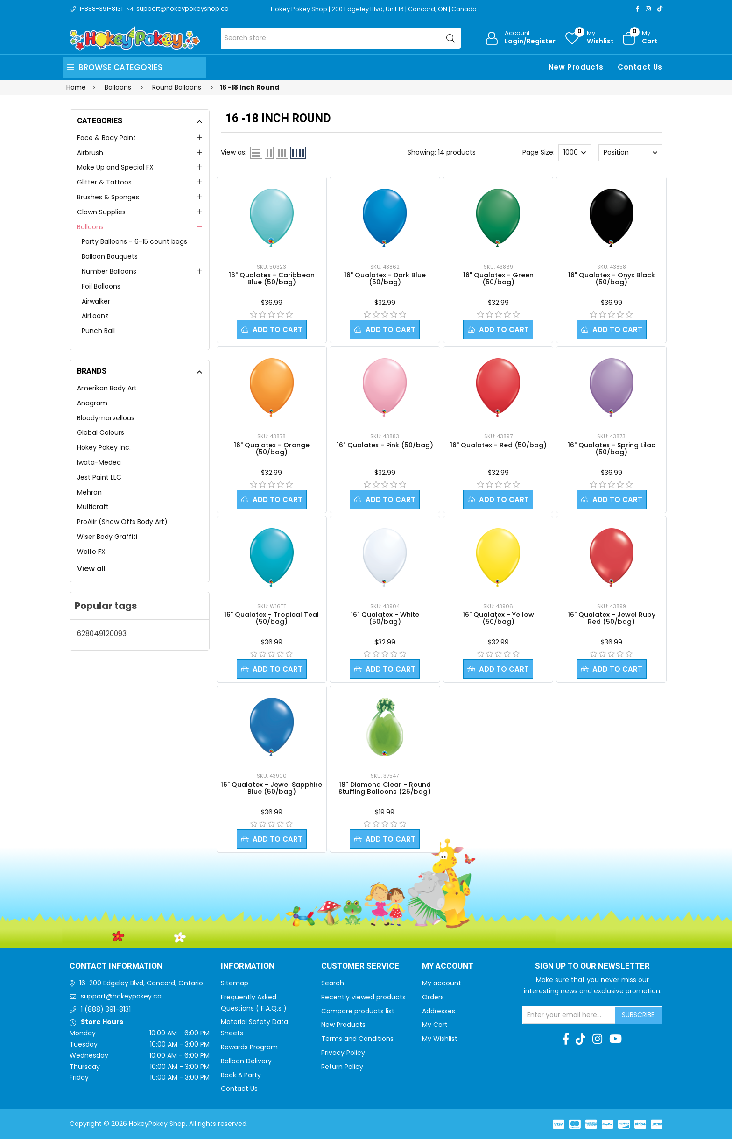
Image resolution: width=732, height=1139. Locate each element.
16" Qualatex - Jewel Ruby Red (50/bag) (611, 618)
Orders (433, 997)
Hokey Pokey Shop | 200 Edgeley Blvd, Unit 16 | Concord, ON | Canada (374, 9)
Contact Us (640, 67)
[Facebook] (637, 9)
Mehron (89, 492)
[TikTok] (659, 9)
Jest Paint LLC (99, 477)
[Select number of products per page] (574, 152)
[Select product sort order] (630, 152)
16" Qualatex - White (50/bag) (385, 618)
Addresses (438, 1011)
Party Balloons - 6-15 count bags (134, 241)
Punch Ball (98, 330)
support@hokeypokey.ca (121, 996)
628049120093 (102, 633)
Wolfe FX (91, 551)
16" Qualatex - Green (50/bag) (498, 278)
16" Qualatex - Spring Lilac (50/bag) (611, 448)
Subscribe (638, 1014)
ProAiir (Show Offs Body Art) (122, 521)
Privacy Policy (343, 1052)
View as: (233, 152)
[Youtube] (615, 1039)
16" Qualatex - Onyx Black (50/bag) (611, 278)
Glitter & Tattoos (104, 182)
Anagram (92, 403)
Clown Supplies (101, 212)
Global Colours (100, 432)
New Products (576, 67)
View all (91, 568)
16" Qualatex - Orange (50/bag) (272, 448)
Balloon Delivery (246, 1061)
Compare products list (357, 1011)
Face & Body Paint (106, 137)
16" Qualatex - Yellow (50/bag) (498, 618)
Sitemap (234, 983)
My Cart (435, 1024)
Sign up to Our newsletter (592, 966)
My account (441, 983)
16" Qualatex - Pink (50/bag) (385, 445)
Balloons (90, 227)
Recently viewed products (363, 997)
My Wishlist (440, 1038)
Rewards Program (249, 1047)
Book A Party (241, 1075)
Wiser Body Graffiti (107, 536)
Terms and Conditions (357, 1038)
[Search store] (341, 38)
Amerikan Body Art (107, 388)
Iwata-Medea (99, 462)
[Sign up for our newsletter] (569, 1015)
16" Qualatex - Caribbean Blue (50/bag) (272, 278)
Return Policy (342, 1066)
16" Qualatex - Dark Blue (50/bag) (385, 278)
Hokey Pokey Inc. (104, 447)
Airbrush (90, 152)
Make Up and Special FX (115, 167)
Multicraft (93, 506)
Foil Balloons (101, 286)
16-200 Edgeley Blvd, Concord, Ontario (141, 983)
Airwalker (96, 301)
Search (332, 983)
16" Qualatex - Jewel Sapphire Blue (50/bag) (271, 788)
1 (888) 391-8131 (106, 1009)
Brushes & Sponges (108, 197)
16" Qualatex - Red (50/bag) (498, 445)
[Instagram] (648, 9)
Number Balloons (109, 271)
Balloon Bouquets (110, 256)
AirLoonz (95, 315)
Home (76, 87)
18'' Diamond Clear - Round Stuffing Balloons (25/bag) (384, 788)
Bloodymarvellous (105, 418)
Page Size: (538, 152)
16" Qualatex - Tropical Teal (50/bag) (271, 618)
